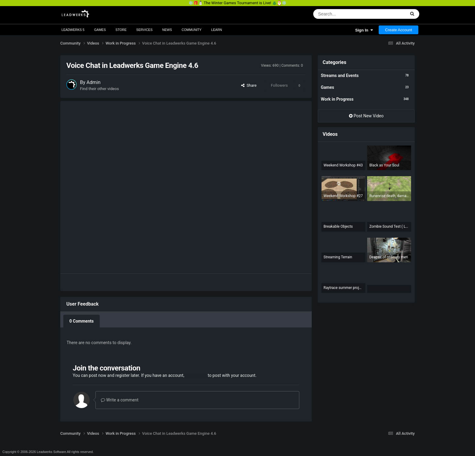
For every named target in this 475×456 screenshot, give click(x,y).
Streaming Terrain (338, 257)
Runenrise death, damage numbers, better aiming (389, 196)
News (167, 30)
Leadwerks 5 (73, 30)
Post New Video (366, 115)
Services (144, 30)
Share (249, 85)
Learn (216, 30)
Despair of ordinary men (388, 257)
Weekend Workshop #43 (343, 165)
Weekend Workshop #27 (343, 196)
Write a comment (119, 399)
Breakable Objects (338, 226)
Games (100, 30)
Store (121, 30)
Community (192, 30)
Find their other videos (99, 88)
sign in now (196, 375)
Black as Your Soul (384, 165)
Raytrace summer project (343, 288)
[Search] (339, 14)
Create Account (398, 30)
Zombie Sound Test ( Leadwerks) (389, 226)
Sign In (364, 30)
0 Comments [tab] (81, 321)
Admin (94, 82)
